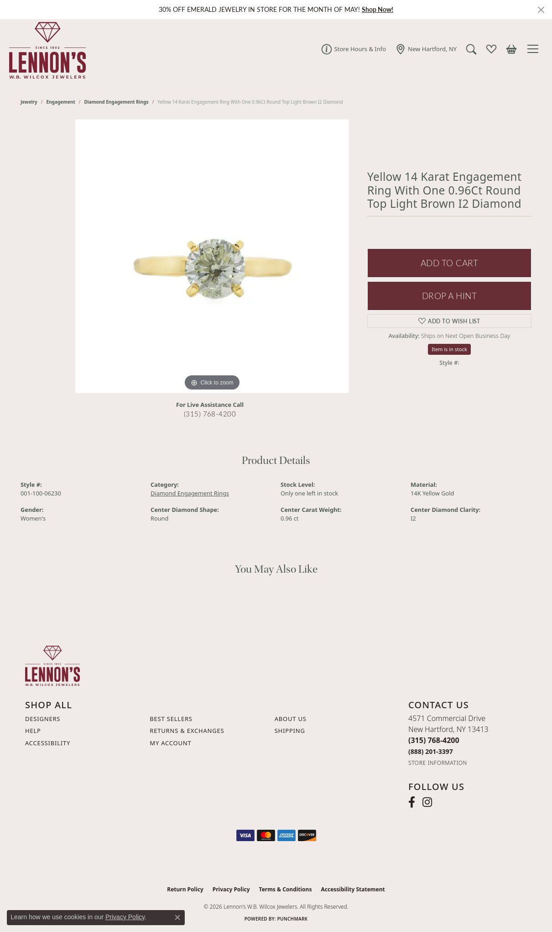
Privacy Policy (231, 889)
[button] (470, 49)
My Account (170, 743)
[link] (353, 49)
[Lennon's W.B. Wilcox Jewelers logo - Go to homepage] (45, 49)
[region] (212, 256)
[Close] (541, 10)
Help (33, 730)
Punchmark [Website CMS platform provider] (292, 919)
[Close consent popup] (177, 917)
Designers (42, 719)
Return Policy (185, 889)
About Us (291, 719)
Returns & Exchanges (187, 730)
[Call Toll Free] (430, 751)
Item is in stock (449, 349)
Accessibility (47, 743)
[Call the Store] (433, 740)
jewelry (29, 102)
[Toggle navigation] (534, 49)
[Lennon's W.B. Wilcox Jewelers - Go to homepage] (52, 665)
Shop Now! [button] (377, 9)
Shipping (290, 730)
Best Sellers (171, 719)
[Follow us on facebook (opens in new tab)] (411, 802)
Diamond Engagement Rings (116, 102)
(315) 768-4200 (210, 413)
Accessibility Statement (353, 889)
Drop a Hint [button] (449, 295)
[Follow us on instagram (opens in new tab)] (427, 802)
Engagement (61, 102)
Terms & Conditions (285, 889)
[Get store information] (437, 763)
